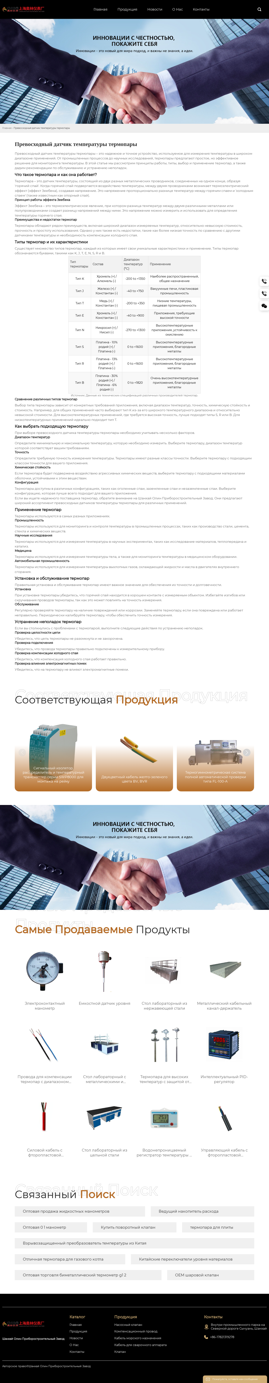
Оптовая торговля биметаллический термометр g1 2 (74, 1275)
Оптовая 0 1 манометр (44, 1227)
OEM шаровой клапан (197, 1275)
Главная (7, 128)
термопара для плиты (211, 1227)
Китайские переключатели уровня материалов (186, 1259)
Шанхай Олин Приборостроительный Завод (175, 498)
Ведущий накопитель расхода (189, 1211)
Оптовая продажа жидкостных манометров (66, 1211)
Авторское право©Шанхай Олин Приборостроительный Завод (46, 1366)
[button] (246, 752)
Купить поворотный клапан (128, 1227)
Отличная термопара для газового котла (63, 1259)
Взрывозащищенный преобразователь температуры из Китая (84, 1243)
